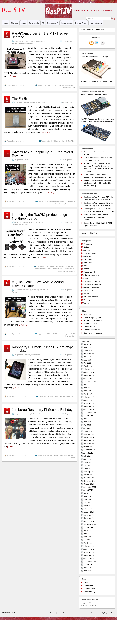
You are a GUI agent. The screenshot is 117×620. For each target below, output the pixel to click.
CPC (47, 266)
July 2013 (87, 531)
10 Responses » (68, 160)
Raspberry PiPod (90, 327)
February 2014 (88, 509)
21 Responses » (68, 222)
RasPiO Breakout (53, 269)
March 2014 (87, 506)
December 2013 (89, 515)
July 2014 (87, 493)
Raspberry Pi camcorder (66, 85)
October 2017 (88, 379)
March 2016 (87, 431)
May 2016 (87, 425)
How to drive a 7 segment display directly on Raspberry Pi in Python (96, 217)
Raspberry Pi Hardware (20, 43)
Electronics (19, 222)
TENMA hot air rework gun (60, 334)
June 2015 (87, 459)
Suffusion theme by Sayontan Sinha (103, 613)
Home (5, 23)
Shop (23, 23)
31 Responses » (68, 41)
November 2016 (89, 406)
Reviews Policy (62, 613)
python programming (22, 41)
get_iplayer (87, 250)
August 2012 (88, 565)
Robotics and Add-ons (92, 330)
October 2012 (88, 559)
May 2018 (87, 363)
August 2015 (88, 453)
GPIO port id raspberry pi (58, 266)
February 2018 (88, 369)
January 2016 (88, 437)
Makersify (87, 314)
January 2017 (88, 400)
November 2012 (89, 555)
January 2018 (88, 372)
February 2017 (88, 397)
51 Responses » (68, 355)
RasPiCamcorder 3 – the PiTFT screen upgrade (41, 35)
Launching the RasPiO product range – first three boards (41, 216)
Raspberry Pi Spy (90, 324)
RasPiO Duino (88, 291)
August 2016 (88, 416)
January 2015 (88, 475)
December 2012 (89, 552)
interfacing (87, 256)
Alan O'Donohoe (52, 455)
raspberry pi (52, 23)
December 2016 (89, 403)
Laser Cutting (88, 260)
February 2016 (88, 434)
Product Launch (89, 272)
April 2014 (87, 503)
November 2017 (89, 375)
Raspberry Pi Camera (37, 41)
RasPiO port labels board (66, 271)
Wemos (86, 303)
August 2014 (88, 490)
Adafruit (49, 85)
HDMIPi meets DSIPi (55, 396)
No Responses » (67, 102)
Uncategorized (88, 300)
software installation (90, 297)
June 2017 (87, 388)
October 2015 (88, 447)
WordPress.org (89, 592)
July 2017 (87, 385)
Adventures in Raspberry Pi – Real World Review (42, 154)
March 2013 (87, 543)
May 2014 (87, 500)
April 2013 (87, 540)
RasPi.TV (13, 10)
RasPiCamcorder (69, 87)
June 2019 (87, 347)
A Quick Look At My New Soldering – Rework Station (39, 283)
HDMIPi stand (55, 141)
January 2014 (88, 512)
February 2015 (88, 472)
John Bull (64, 141)
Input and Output (29, 222)
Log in (86, 582)
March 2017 (87, 394)
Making (86, 269)
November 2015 (89, 444)
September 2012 (89, 562)
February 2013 (88, 546)
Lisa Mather (63, 455)
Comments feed (90, 589)
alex (15, 85)
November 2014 (89, 481)
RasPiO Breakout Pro (67, 269)
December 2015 (89, 440)
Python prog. (81, 23)
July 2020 (87, 344)
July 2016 (87, 419)
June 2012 (87, 571)
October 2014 (88, 484)
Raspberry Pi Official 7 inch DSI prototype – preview (43, 349)
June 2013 (87, 534)
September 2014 (89, 487)
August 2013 (88, 528)
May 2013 (87, 537)
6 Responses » (68, 290)
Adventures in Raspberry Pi (56, 201)
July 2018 (87, 357)
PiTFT (55, 85)
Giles (86, 214)
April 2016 (87, 428)
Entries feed (88, 585)
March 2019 (87, 351)
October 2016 (88, 410)
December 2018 (89, 354)
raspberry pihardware (91, 287)
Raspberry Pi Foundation (93, 321)
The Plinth (19, 98)
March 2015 (87, 468)
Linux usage (66, 23)
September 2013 (89, 524)
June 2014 (87, 496)
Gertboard (87, 247)
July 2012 (87, 568)
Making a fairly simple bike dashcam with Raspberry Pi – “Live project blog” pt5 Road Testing (98, 183)
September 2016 (89, 413)
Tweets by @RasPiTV (89, 233)
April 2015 (87, 465)
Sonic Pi (61, 204)
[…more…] (15, 76)
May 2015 (87, 462)
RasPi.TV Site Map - (92, 30)
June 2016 (87, 422)
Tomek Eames (70, 204)
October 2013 (88, 521)
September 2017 (89, 382)
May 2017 (87, 391)
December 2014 (89, 478)
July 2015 (87, 456)
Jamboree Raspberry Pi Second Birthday (42, 410)
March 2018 (87, 366)
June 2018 (87, 360)
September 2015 (89, 450)
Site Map (14, 23)
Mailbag (86, 266)
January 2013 (88, 549)
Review (30, 43)
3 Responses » (68, 414)
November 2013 (89, 518)
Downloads (34, 23)
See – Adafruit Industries (93, 333)
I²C (43, 23)
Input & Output (96, 23)
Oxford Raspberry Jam (92, 318)
